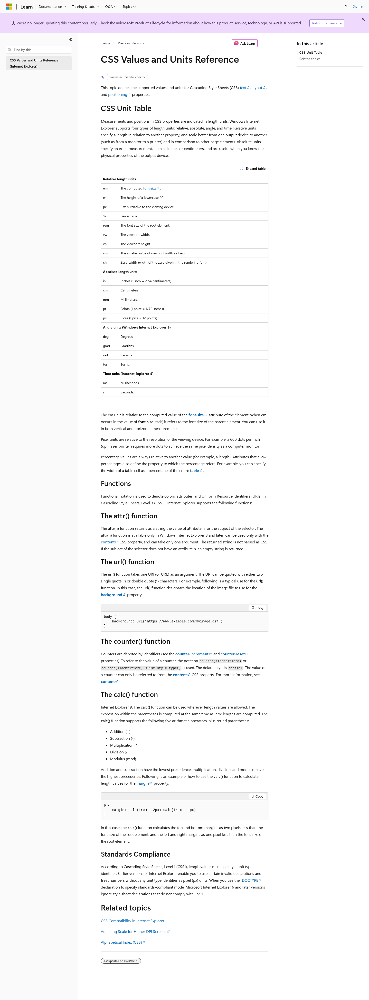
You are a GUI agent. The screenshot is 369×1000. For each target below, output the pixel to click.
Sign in (358, 6)
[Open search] (346, 6)
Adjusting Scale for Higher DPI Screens (133, 931)
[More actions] (264, 43)
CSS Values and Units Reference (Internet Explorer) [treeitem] (34, 63)
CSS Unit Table (310, 52)
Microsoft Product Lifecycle (140, 22)
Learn (106, 43)
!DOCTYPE (249, 880)
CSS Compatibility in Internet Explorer (132, 920)
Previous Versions (131, 43)
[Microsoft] (9, 6)
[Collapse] (71, 39)
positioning (117, 94)
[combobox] (39, 50)
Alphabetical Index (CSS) (121, 942)
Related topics (309, 58)
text (243, 87)
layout (257, 87)
